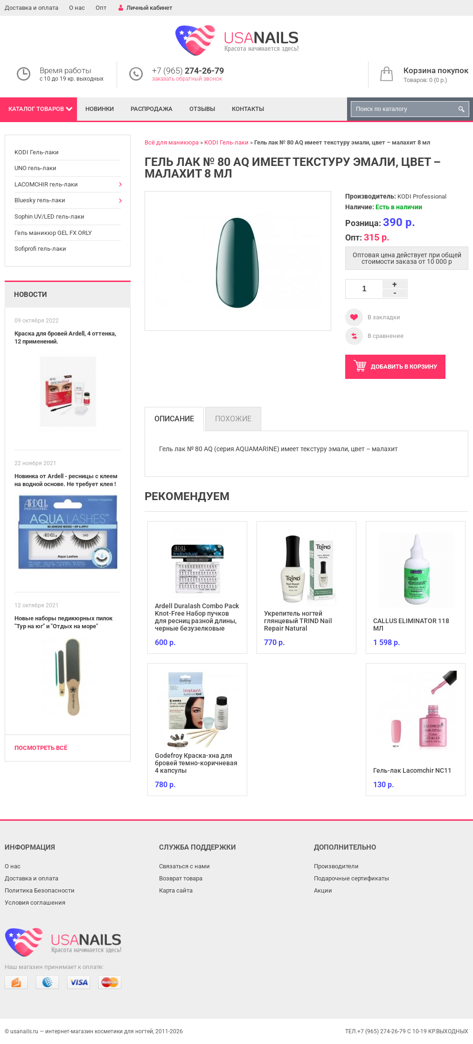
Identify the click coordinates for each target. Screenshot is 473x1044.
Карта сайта (176, 890)
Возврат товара (180, 878)
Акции (323, 890)
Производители (336, 866)
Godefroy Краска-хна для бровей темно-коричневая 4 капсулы (196, 763)
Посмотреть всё (40, 747)
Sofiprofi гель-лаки (40, 248)
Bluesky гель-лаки (39, 200)
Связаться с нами (184, 866)
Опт (101, 7)
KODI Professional (421, 196)
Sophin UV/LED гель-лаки (49, 216)
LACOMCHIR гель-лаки (46, 184)
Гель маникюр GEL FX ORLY (53, 232)
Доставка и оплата (31, 7)
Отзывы (202, 108)
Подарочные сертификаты (351, 878)
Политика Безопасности (40, 890)
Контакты (248, 108)
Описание (174, 418)
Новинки (99, 108)
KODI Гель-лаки (36, 152)
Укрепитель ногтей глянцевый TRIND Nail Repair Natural (298, 621)
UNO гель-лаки (35, 168)
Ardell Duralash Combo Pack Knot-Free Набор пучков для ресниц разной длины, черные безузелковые (197, 617)
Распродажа (152, 108)
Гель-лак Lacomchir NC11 (412, 770)
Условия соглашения (35, 902)
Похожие (233, 418)
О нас (77, 7)
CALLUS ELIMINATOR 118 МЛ (411, 624)
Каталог (36, 108)
